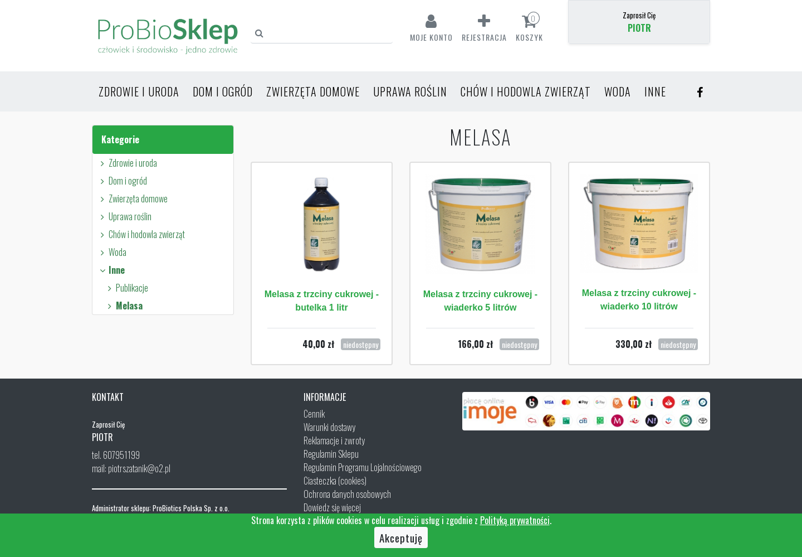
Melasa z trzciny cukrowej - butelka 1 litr (322, 300)
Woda (617, 91)
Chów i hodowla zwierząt (526, 91)
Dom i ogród (223, 91)
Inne (655, 91)
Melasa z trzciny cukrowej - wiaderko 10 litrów (639, 299)
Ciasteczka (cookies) (335, 480)
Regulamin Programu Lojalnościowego (363, 467)
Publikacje (126, 287)
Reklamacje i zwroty (334, 440)
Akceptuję (401, 537)
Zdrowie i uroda (139, 91)
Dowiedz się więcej (332, 507)
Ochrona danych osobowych (347, 494)
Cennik (314, 413)
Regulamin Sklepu (331, 454)
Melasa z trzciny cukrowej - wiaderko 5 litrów (480, 300)
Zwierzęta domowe (313, 91)
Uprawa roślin (410, 91)
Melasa (123, 305)
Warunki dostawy (329, 427)
